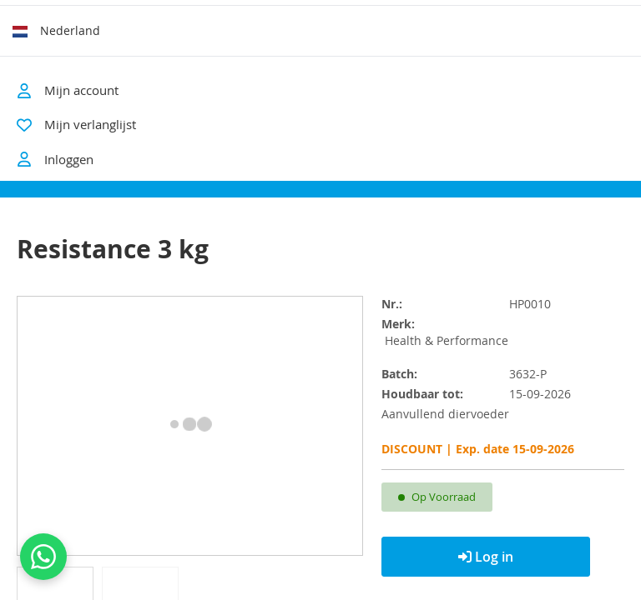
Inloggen (55, 159)
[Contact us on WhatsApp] (43, 556)
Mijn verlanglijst (90, 124)
